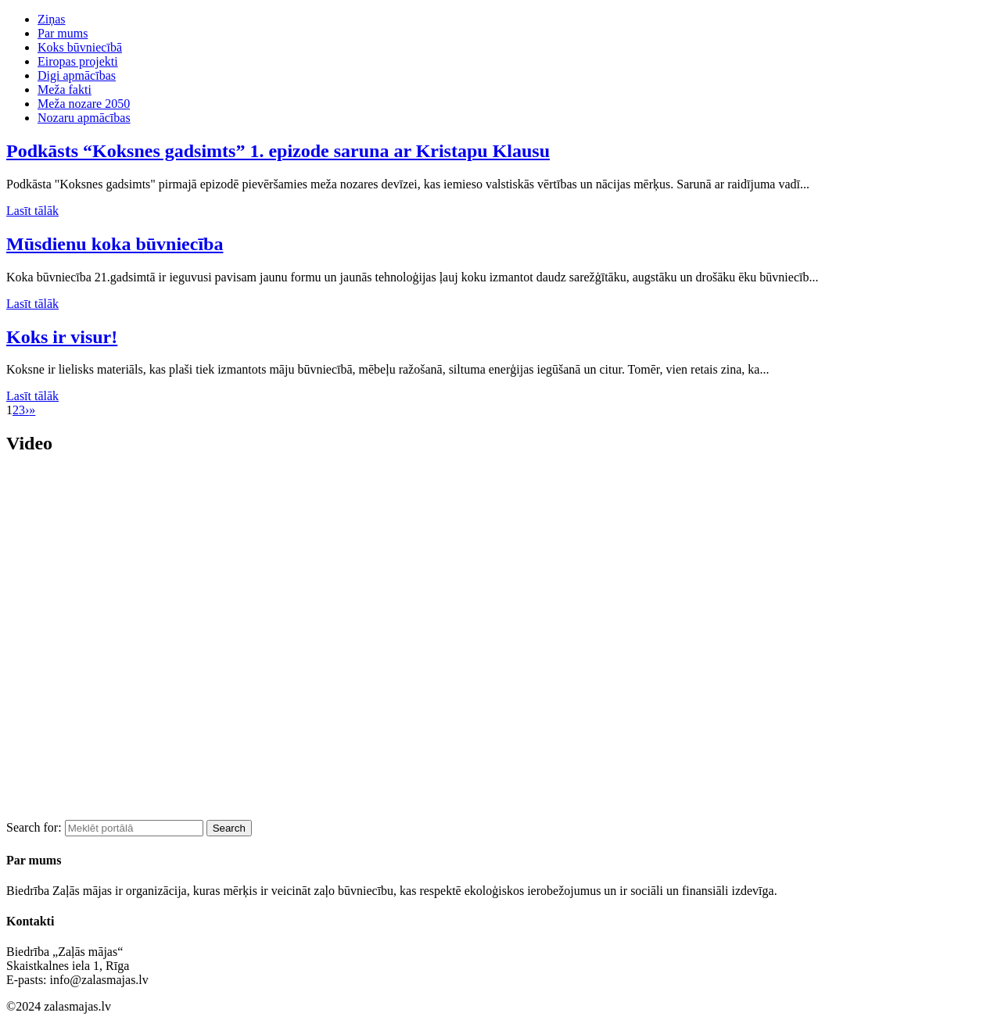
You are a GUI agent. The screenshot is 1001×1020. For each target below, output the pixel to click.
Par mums (63, 33)
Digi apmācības (77, 75)
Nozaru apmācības (84, 117)
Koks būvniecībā (80, 47)
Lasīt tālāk (32, 210)
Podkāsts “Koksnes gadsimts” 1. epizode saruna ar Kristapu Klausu (278, 151)
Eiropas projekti (78, 61)
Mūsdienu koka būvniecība (114, 244)
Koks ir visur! (61, 337)
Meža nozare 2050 (84, 103)
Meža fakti (64, 89)
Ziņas (52, 19)
